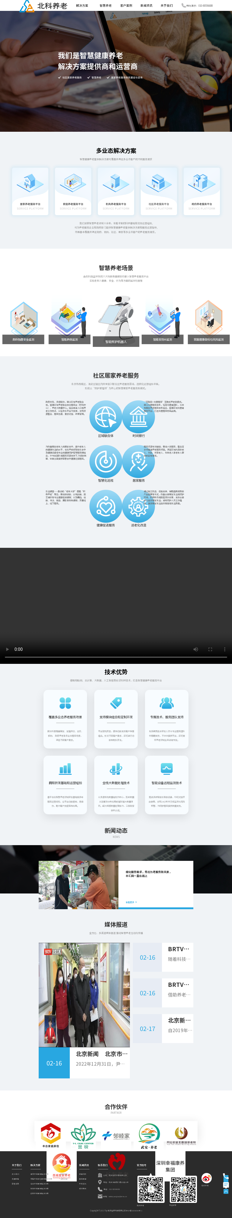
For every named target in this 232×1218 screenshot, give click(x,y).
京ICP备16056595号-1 (134, 1211)
